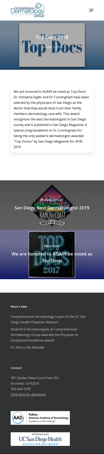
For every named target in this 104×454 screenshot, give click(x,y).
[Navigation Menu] (91, 10)
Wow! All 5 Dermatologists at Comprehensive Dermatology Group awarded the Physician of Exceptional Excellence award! (44, 334)
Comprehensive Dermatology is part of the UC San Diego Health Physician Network (48, 319)
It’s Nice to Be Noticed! (27, 347)
